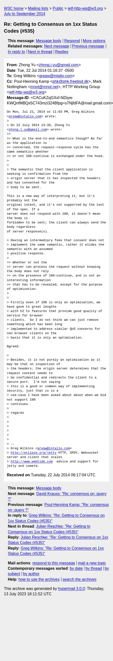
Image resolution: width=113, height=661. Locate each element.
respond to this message (53, 563)
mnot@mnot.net (44, 87)
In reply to (16, 52)
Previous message (88, 46)
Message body (48, 41)
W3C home (13, 8)
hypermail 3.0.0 (71, 589)
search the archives (80, 579)
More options (94, 41)
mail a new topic (92, 563)
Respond (72, 41)
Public (58, 8)
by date (76, 568)
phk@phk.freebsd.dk (70, 81)
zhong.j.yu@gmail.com (59, 65)
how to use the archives (39, 579)
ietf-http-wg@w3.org (85, 8)
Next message (56, 46)
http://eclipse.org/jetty (33, 453)
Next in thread (40, 52)
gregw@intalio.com (55, 76)
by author (31, 574)
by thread (94, 568)
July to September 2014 (24, 14)
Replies (61, 52)
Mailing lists (38, 8)
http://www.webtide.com (32, 461)
